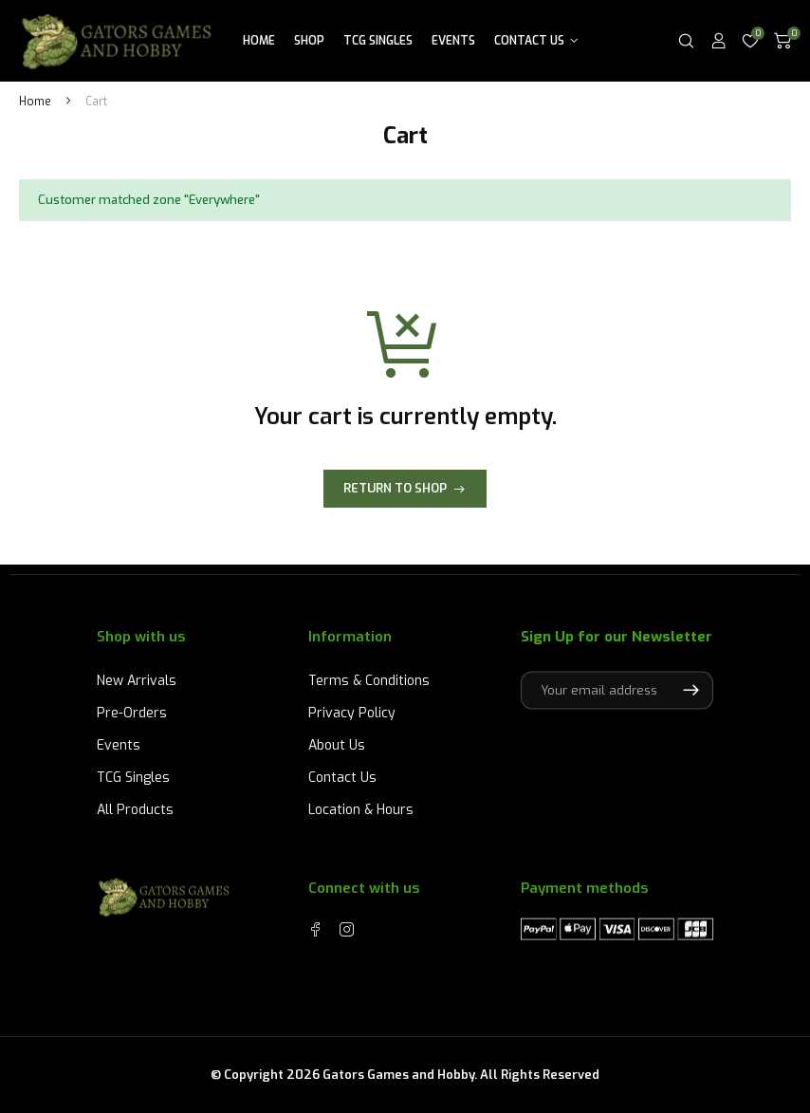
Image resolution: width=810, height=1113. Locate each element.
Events (453, 40)
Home (259, 40)
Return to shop (395, 488)
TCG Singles (378, 40)
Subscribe (690, 690)
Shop (309, 40)
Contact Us (529, 40)
